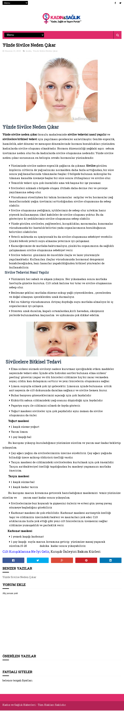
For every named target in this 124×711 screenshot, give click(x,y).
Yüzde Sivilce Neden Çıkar (45, 52)
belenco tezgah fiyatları (18, 681)
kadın (28, 52)
